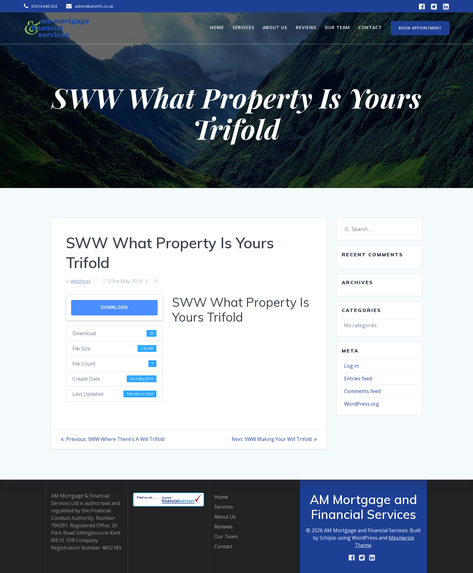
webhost (80, 281)
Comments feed (362, 391)
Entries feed (358, 378)
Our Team (337, 27)
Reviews (306, 27)
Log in (351, 365)
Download (114, 307)
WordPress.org (361, 403)
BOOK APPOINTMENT (420, 28)
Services (243, 27)
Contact (370, 27)
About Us (275, 27)
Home (217, 27)
